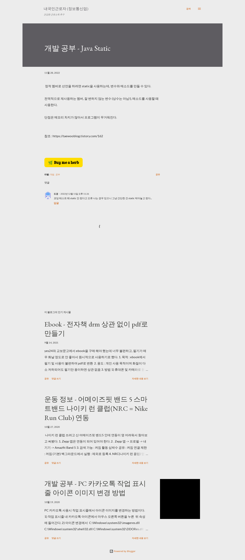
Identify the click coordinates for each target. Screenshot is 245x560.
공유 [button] (158, 174)
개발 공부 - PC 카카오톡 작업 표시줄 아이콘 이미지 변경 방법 (95, 488)
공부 (58, 174)
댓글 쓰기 (56, 378)
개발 (52, 174)
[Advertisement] (97, 272)
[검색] (188, 9)
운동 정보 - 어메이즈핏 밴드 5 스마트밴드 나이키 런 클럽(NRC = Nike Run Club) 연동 (96, 408)
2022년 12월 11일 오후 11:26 (74, 193)
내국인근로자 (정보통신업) (66, 8)
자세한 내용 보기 (140, 378)
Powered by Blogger (122, 551)
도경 (56, 193)
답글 (56, 202)
